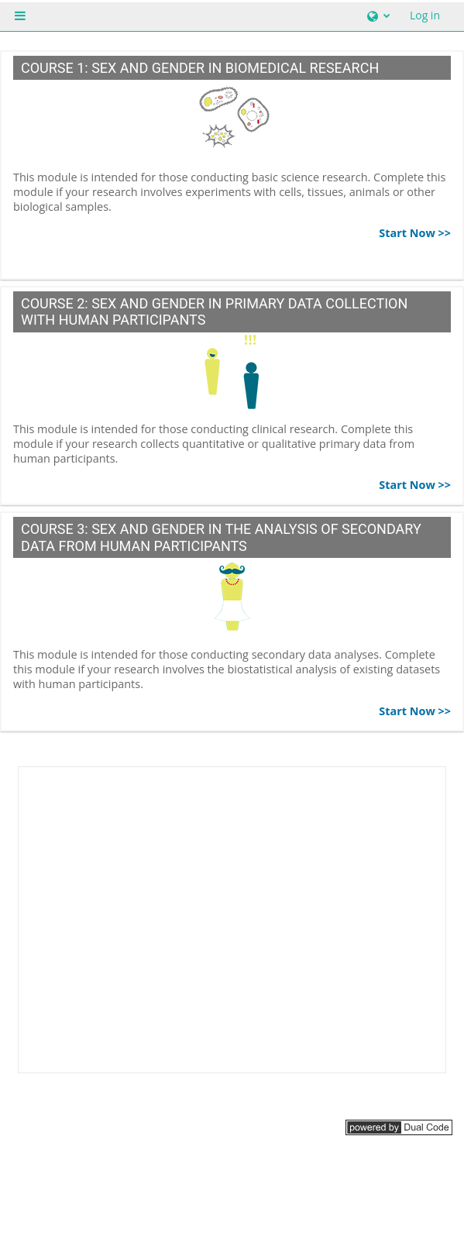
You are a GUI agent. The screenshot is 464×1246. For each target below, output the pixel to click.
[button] (376, 15)
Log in (425, 15)
